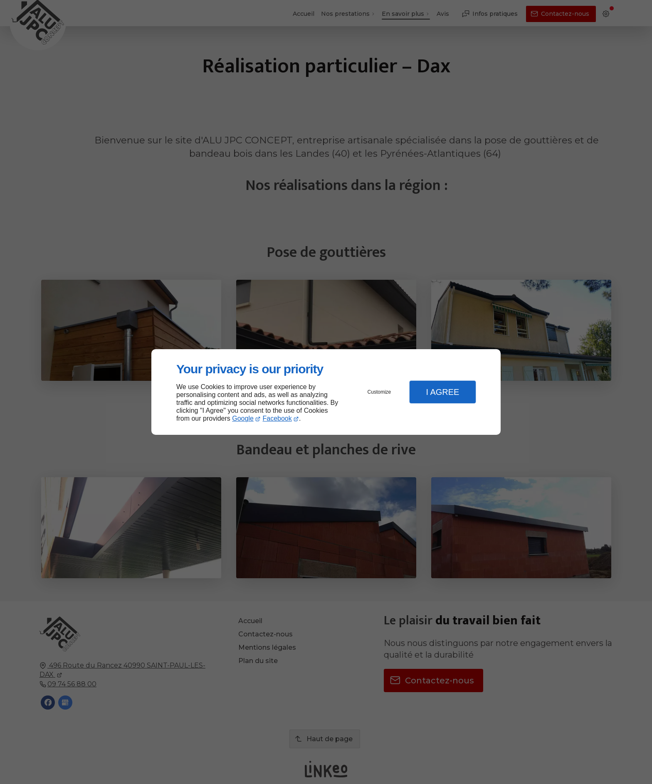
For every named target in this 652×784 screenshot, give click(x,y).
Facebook (277, 418)
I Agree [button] (442, 392)
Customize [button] (379, 392)
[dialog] (326, 392)
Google (243, 418)
